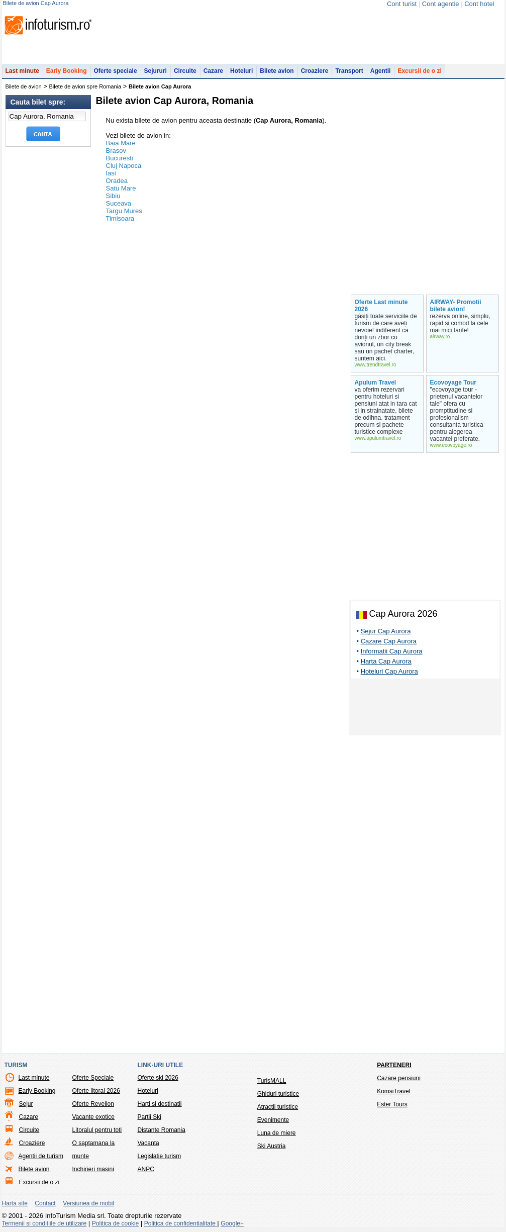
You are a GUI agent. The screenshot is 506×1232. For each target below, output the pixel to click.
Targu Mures (124, 211)
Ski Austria (271, 1146)
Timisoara (120, 218)
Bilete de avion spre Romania (85, 86)
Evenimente (273, 1119)
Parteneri (394, 1065)
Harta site (15, 1203)
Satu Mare (121, 188)
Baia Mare (121, 143)
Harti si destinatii (160, 1103)
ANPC (146, 1169)
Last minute (22, 70)
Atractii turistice (277, 1106)
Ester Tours (392, 1104)
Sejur (26, 1103)
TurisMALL (271, 1080)
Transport (349, 70)
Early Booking (66, 70)
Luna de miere (276, 1132)
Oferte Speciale (93, 1077)
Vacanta (148, 1143)
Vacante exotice (93, 1116)
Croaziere (315, 70)
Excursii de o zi (419, 70)
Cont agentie (440, 4)
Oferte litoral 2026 (96, 1090)
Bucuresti (119, 158)
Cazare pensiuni (399, 1078)
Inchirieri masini (93, 1169)
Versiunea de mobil (88, 1203)
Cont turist (402, 4)
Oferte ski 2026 (158, 1077)
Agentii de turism (41, 1156)
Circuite (185, 70)
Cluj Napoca (124, 165)
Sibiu (113, 196)
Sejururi (155, 70)
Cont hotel (479, 4)
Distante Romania (161, 1129)
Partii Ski (149, 1116)
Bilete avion (276, 70)
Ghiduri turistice (278, 1093)
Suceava (119, 203)
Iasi (111, 173)
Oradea (117, 180)
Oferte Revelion (93, 1103)
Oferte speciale (115, 70)
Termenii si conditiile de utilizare (44, 1223)
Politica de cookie (115, 1223)
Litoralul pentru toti (97, 1129)
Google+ (232, 1223)
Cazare (213, 70)
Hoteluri (241, 70)
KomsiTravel (393, 1091)
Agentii (380, 70)
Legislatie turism (159, 1156)
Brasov (116, 150)
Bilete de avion (24, 86)
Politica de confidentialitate (180, 1223)
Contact (45, 1203)
